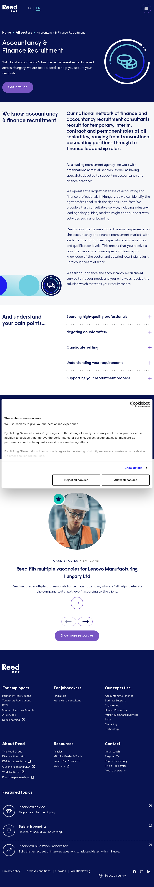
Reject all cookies (76, 480)
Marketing (111, 724)
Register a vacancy (116, 761)
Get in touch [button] (17, 87)
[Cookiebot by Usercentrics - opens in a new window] (133, 404)
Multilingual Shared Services (121, 714)
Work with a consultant (67, 700)
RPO (5, 705)
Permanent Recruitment (16, 695)
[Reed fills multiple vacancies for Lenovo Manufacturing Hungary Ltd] (77, 551)
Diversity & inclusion (14, 756)
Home (6, 33)
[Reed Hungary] (9, 8)
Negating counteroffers (87, 332)
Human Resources (116, 710)
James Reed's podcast (67, 761)
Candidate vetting (82, 347)
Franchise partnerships (15, 777)
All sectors (24, 33)
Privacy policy (11, 871)
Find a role (60, 695)
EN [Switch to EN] (38, 8)
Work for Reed (11, 772)
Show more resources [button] (77, 636)
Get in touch (112, 751)
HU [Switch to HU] (29, 8)
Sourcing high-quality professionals (97, 317)
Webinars (59, 766)
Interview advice (32, 807)
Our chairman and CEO (16, 766)
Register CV (112, 756)
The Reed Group (12, 751)
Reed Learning (11, 720)
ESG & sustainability (14, 761)
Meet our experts (115, 770)
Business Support (115, 700)
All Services (9, 714)
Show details (133, 467)
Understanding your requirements (95, 363)
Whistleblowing (80, 871)
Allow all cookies (125, 480)
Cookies (60, 871)
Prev (69, 621)
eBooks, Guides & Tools (68, 756)
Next (85, 621)
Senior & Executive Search (18, 710)
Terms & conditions (38, 871)
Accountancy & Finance (119, 695)
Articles (58, 751)
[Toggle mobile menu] (146, 8)
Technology (112, 729)
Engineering (112, 705)
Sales (108, 719)
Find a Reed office (116, 765)
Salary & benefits (33, 826)
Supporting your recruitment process (98, 378)
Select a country (115, 876)
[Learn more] (134, 871)
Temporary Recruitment (16, 700)
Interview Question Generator (43, 846)
